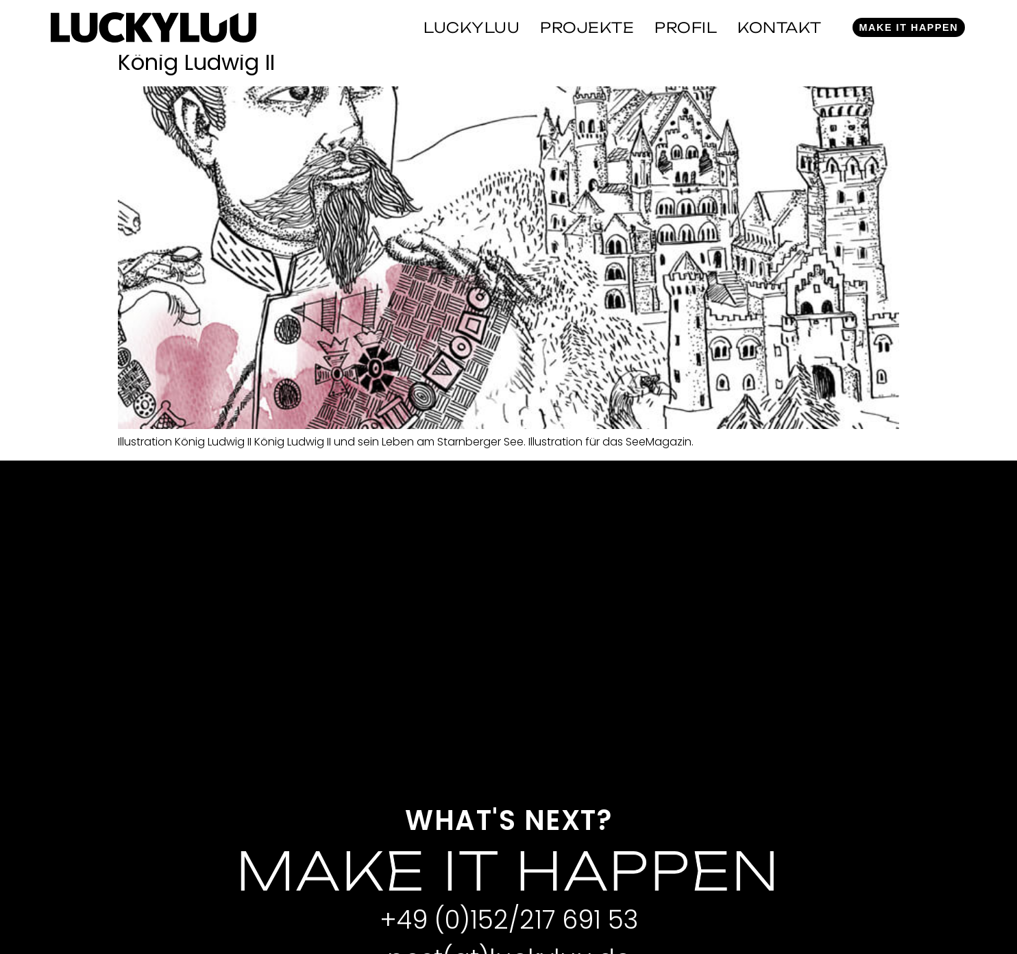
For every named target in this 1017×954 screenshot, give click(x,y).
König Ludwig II (196, 62)
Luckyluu (471, 27)
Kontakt (779, 27)
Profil (685, 27)
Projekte (587, 27)
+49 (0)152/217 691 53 (509, 920)
